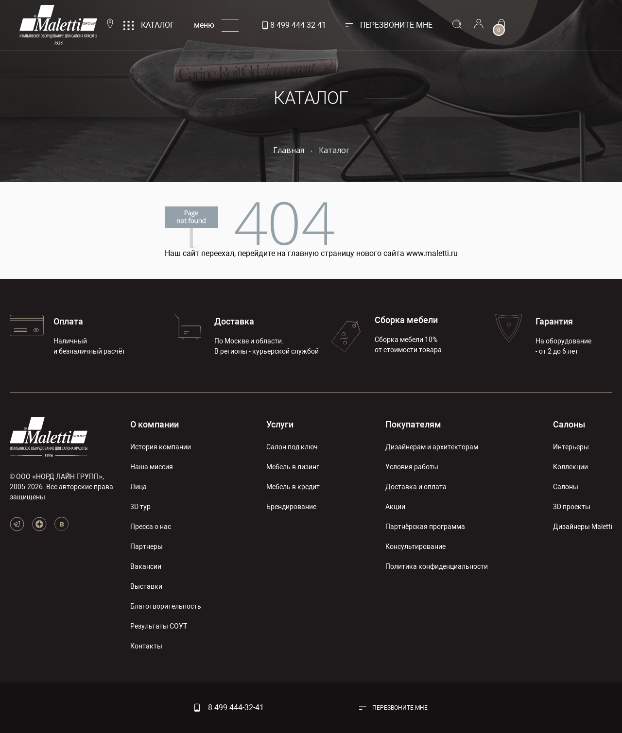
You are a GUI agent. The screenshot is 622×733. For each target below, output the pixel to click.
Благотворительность (165, 606)
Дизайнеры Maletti (582, 526)
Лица (138, 487)
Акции (395, 507)
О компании (154, 424)
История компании (160, 447)
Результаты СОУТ (158, 626)
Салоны (569, 424)
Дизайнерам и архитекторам (431, 447)
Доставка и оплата (416, 487)
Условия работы (411, 467)
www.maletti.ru (432, 253)
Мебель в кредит (293, 487)
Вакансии (145, 566)
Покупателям (413, 424)
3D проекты (571, 507)
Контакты (146, 646)
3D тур (140, 507)
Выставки (146, 586)
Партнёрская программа (425, 526)
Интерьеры (571, 447)
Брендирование (291, 507)
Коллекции (570, 467)
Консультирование (415, 546)
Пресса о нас (150, 526)
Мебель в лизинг (292, 467)
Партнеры (146, 546)
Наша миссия (151, 467)
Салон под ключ (292, 447)
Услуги (280, 424)
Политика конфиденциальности (436, 566)
